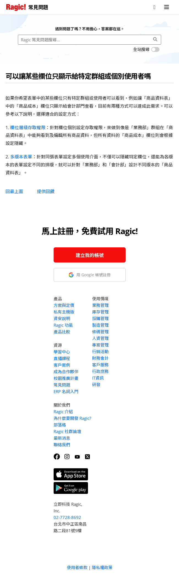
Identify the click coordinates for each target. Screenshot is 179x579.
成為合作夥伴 (66, 371)
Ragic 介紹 (63, 411)
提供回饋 (45, 191)
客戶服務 (100, 364)
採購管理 (100, 318)
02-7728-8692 (67, 517)
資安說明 (62, 318)
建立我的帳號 (90, 255)
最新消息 (62, 438)
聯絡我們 (62, 444)
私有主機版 (64, 312)
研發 (96, 384)
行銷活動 (100, 351)
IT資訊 (98, 378)
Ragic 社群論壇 (67, 431)
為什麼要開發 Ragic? (72, 418)
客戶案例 (62, 365)
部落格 (60, 425)
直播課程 (62, 358)
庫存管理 (100, 312)
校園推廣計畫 (66, 378)
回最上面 (14, 191)
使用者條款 (77, 567)
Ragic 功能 (63, 325)
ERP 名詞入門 (66, 391)
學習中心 (62, 352)
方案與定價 (64, 305)
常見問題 (62, 385)
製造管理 (100, 325)
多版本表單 (21, 157)
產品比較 (62, 331)
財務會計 (100, 358)
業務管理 (100, 305)
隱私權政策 (102, 567)
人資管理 (100, 338)
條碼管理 (100, 331)
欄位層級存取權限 (27, 128)
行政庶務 (100, 371)
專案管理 (100, 345)
